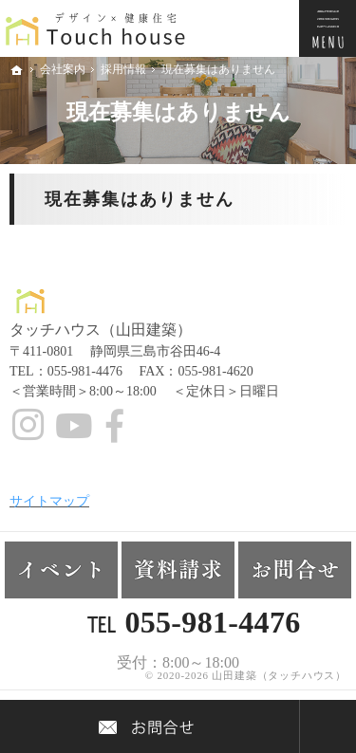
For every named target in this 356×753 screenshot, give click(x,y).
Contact (149, 726)
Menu (327, 28)
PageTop (327, 726)
